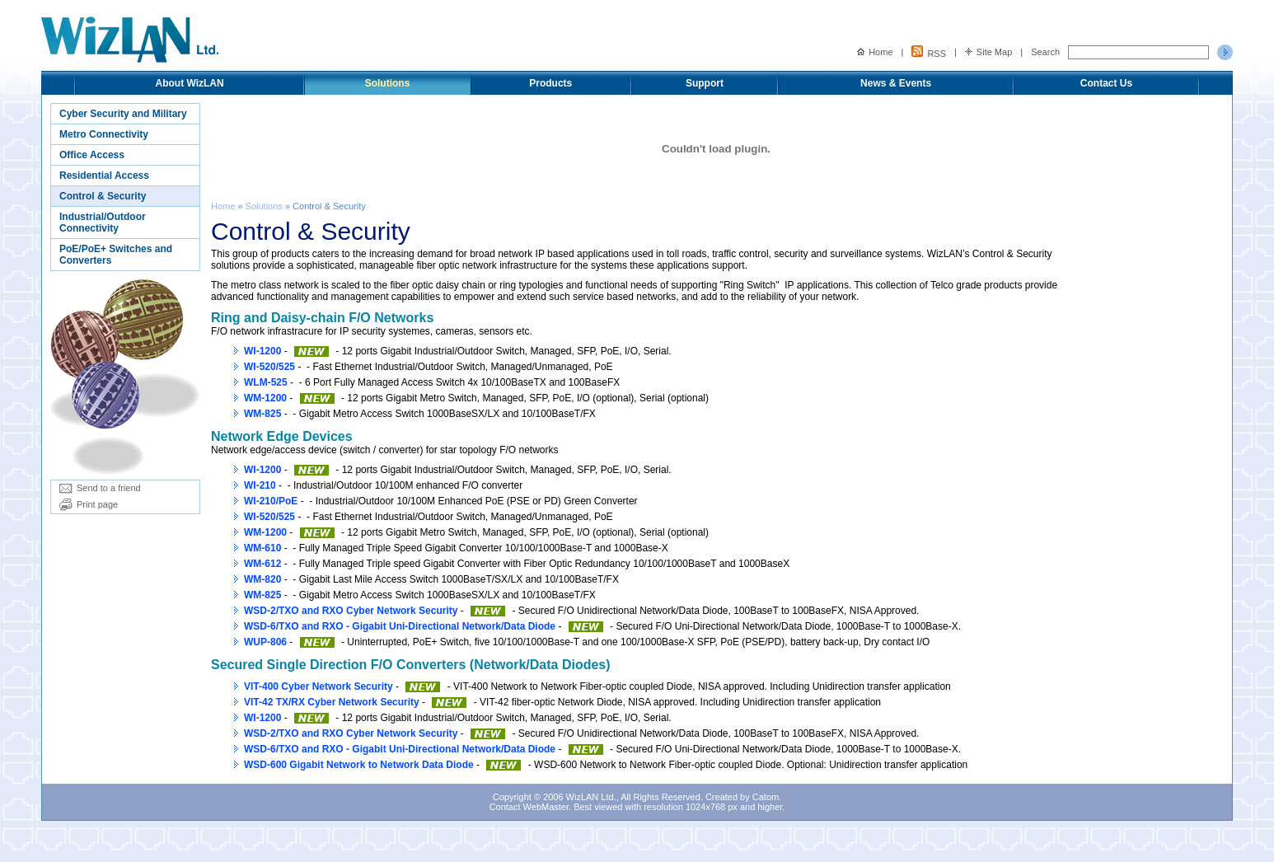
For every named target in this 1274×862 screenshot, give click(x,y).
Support (705, 83)
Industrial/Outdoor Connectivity (102, 222)
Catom (765, 797)
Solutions (387, 83)
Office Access (91, 155)
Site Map (988, 52)
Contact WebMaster (529, 807)
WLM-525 (266, 382)
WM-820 (262, 579)
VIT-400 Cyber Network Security (318, 686)
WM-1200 (265, 398)
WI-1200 (262, 351)
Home (874, 52)
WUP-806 (265, 642)
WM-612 (262, 563)
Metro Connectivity (103, 134)
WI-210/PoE (270, 501)
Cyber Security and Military (123, 113)
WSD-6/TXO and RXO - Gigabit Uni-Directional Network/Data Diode (399, 626)
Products (550, 83)
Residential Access (104, 175)
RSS (928, 52)
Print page (88, 504)
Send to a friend (100, 488)
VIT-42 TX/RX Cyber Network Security (331, 702)
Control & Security (102, 196)
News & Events (895, 83)
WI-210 (260, 485)
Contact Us (1106, 83)
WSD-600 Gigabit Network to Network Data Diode (359, 765)
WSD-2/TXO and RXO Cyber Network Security (350, 610)
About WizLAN (189, 83)
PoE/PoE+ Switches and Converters (115, 254)
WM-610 (262, 548)
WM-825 (262, 413)
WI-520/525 (269, 366)
